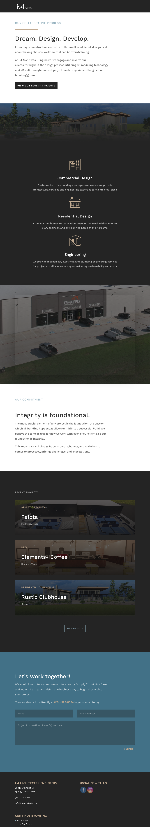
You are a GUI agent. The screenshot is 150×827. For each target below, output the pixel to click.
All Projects (75, 628)
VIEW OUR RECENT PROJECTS (36, 86)
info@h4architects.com (26, 803)
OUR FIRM (22, 820)
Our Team (27, 824)
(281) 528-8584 (77, 702)
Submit (128, 749)
